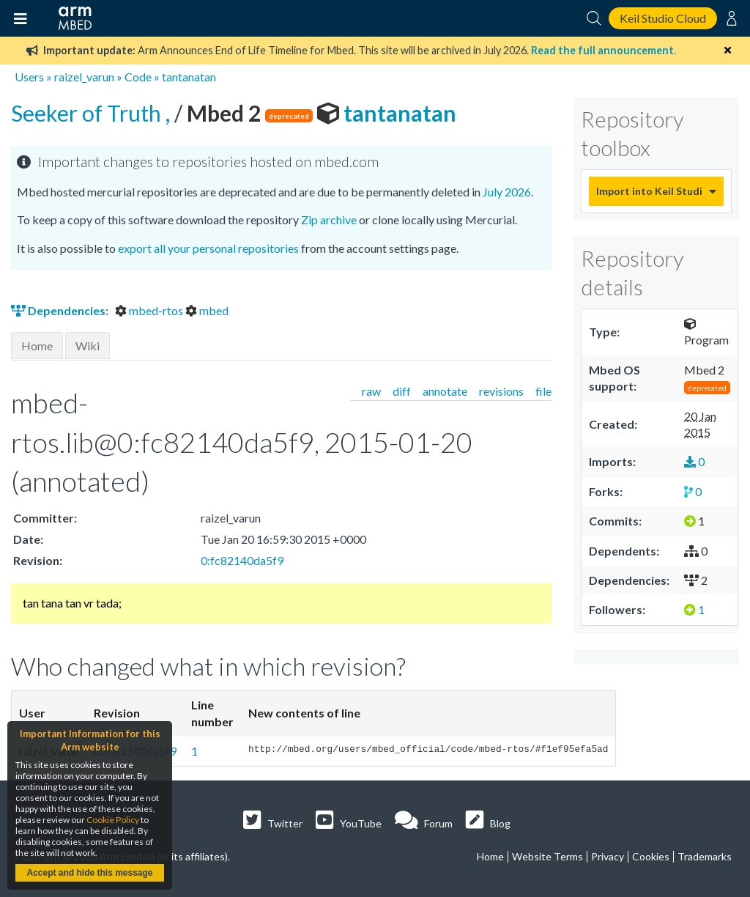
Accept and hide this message (89, 873)
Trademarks (704, 856)
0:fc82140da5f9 (242, 560)
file (543, 391)
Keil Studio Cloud (663, 18)
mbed (207, 310)
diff (402, 391)
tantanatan (189, 77)
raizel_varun (84, 77)
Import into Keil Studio (649, 191)
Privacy (607, 856)
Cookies (650, 856)
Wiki (87, 345)
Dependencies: (61, 310)
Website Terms (547, 856)
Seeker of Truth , (92, 113)
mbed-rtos (150, 310)
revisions (501, 391)
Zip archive (329, 219)
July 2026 (507, 192)
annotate (445, 391)
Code (138, 77)
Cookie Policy (112, 819)
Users (29, 77)
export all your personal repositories (208, 248)
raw (371, 391)
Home (37, 345)
